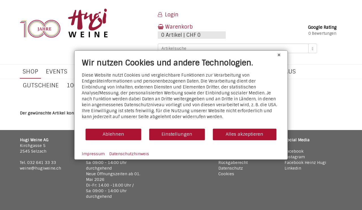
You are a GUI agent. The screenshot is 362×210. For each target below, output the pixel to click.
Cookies (226, 173)
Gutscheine (41, 85)
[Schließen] (279, 55)
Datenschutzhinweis (129, 153)
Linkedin (293, 168)
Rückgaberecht (233, 162)
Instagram (295, 156)
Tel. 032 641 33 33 (38, 162)
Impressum (93, 153)
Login (168, 14)
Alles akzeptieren (244, 134)
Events (56, 71)
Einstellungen (176, 134)
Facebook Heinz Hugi (305, 162)
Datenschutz (230, 168)
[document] (181, 93)
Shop (30, 71)
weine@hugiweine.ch (40, 168)
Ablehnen (113, 134)
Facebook (294, 151)
